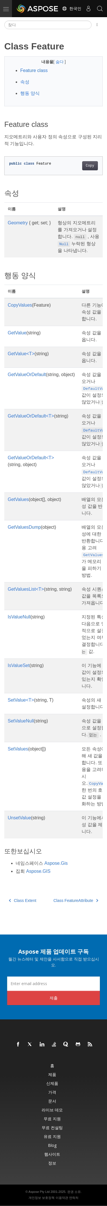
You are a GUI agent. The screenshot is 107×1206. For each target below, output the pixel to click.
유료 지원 (52, 1136)
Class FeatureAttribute (75, 900)
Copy (90, 166)
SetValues (18, 748)
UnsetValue (19, 817)
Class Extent (22, 900)
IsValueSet (18, 665)
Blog (52, 1145)
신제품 (52, 1083)
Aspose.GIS (38, 871)
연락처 (73, 1197)
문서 (52, 1101)
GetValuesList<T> (26, 589)
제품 (52, 1074)
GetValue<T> (21, 353)
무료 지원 (52, 1118)
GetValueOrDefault (27, 374)
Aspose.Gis (56, 863)
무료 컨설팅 (52, 1127)
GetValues (18, 499)
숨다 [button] (60, 61)
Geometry (18, 222)
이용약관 (62, 1197)
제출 (54, 998)
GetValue (17, 332)
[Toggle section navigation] (97, 25)
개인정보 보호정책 (41, 1197)
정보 (52, 1163)
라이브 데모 (52, 1110)
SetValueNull (21, 720)
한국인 (71, 8)
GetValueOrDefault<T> (31, 416)
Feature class (34, 70)
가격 (52, 1092)
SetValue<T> (21, 700)
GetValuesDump (24, 527)
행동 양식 (30, 93)
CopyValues (20, 305)
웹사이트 (52, 1154)
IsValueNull (19, 616)
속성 (24, 81)
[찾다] (48, 25)
